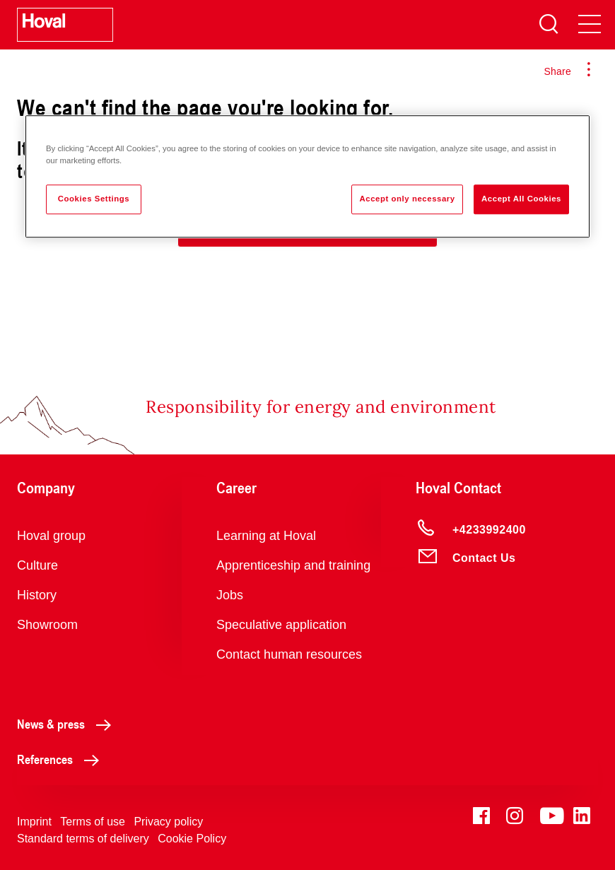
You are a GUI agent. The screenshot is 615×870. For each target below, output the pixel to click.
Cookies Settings (93, 198)
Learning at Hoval (266, 536)
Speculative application (281, 625)
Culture (37, 565)
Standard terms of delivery (83, 839)
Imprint (34, 822)
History (37, 595)
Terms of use (92, 822)
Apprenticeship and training (293, 565)
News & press (68, 724)
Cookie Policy (192, 839)
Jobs (229, 595)
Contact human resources (289, 654)
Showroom (47, 625)
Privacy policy (168, 822)
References (62, 759)
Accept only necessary (407, 198)
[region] (307, 176)
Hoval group (51, 536)
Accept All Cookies (521, 198)
